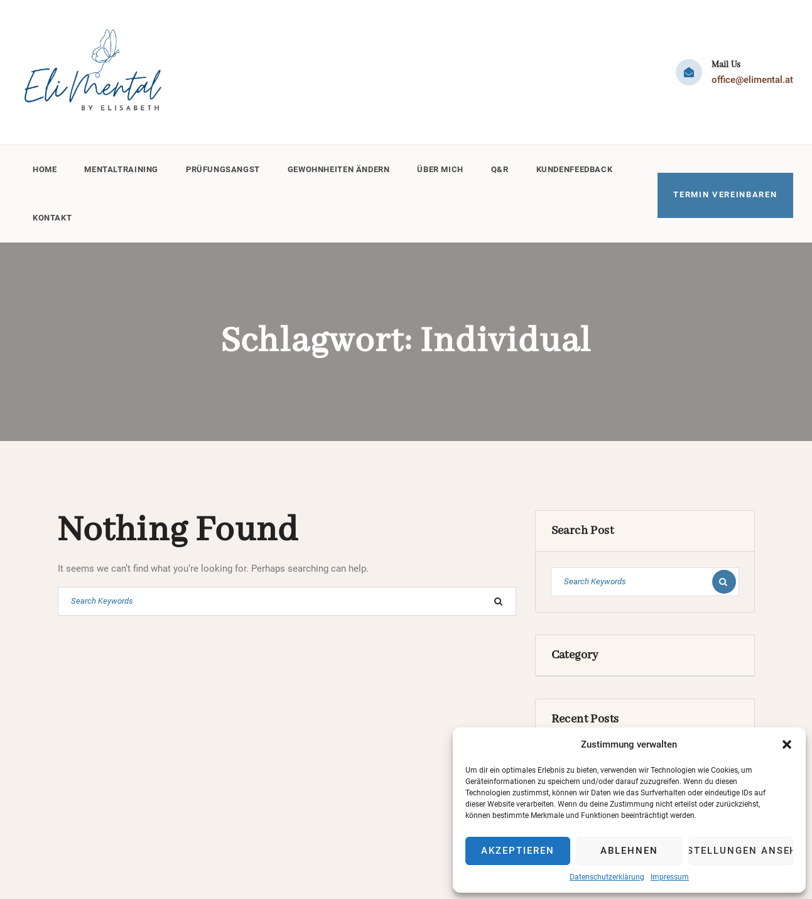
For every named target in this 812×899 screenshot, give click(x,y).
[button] (787, 744)
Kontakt (52, 212)
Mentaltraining (122, 167)
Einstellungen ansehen (740, 850)
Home (45, 167)
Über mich (446, 167)
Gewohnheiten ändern (343, 167)
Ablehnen (629, 850)
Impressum (670, 877)
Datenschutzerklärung (607, 877)
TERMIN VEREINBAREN (725, 190)
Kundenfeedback (581, 167)
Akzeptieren (517, 850)
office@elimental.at (752, 79)
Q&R (506, 167)
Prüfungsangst (225, 167)
